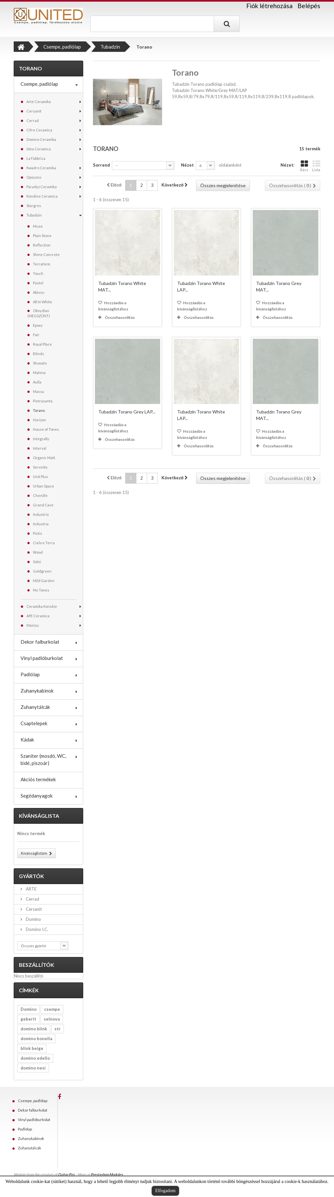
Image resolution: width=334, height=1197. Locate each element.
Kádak (27, 739)
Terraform (41, 264)
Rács (304, 166)
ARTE (31, 888)
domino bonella (36, 1038)
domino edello (35, 1058)
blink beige (32, 1048)
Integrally (41, 439)
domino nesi (33, 1067)
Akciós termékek (38, 779)
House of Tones (46, 429)
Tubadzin (34, 215)
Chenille (40, 495)
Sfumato (40, 363)
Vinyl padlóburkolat (42, 658)
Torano (39, 410)
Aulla (37, 382)
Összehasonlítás (120, 317)
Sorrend (101, 165)
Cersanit (33, 111)
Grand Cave (43, 505)
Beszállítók (36, 965)
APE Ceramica (38, 616)
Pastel (38, 283)
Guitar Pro (66, 1174)
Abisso (38, 292)
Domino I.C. (36, 929)
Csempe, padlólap (39, 84)
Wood (38, 552)
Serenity (40, 467)
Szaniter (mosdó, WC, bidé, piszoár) (43, 759)
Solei (37, 562)
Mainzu (32, 625)
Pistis (37, 533)
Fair (36, 335)
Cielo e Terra (44, 543)
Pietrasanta (43, 401)
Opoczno (33, 177)
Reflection (42, 245)
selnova (52, 1019)
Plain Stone (42, 235)
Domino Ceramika (41, 139)
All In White (42, 302)
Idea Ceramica (38, 149)
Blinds (38, 354)
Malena (39, 372)
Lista (316, 166)
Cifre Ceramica (39, 130)
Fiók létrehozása (269, 6)
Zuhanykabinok (37, 691)
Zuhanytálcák (35, 707)
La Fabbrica (35, 158)
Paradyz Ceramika (41, 187)
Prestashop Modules (107, 1174)
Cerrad (32, 120)
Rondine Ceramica (42, 196)
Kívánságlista (39, 816)
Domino (33, 919)
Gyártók (31, 876)
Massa (38, 391)
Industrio (41, 514)
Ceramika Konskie (41, 606)
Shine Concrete (46, 254)
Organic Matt (44, 458)
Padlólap (30, 674)
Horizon (39, 420)
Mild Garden (43, 580)
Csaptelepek (34, 723)
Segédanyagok (37, 796)
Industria (41, 524)
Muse (38, 226)
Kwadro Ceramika (41, 168)
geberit (28, 1019)
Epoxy (38, 325)
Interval (39, 448)
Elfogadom (165, 1190)
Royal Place (42, 344)
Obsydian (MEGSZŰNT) (38, 313)
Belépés (308, 5)
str (57, 1028)
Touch (38, 273)
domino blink (34, 1028)
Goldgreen (42, 571)
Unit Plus (40, 476)
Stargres (33, 205)
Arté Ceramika (38, 101)
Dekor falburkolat (40, 642)
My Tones (41, 590)
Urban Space (43, 486)
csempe (52, 1009)
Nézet (187, 165)
